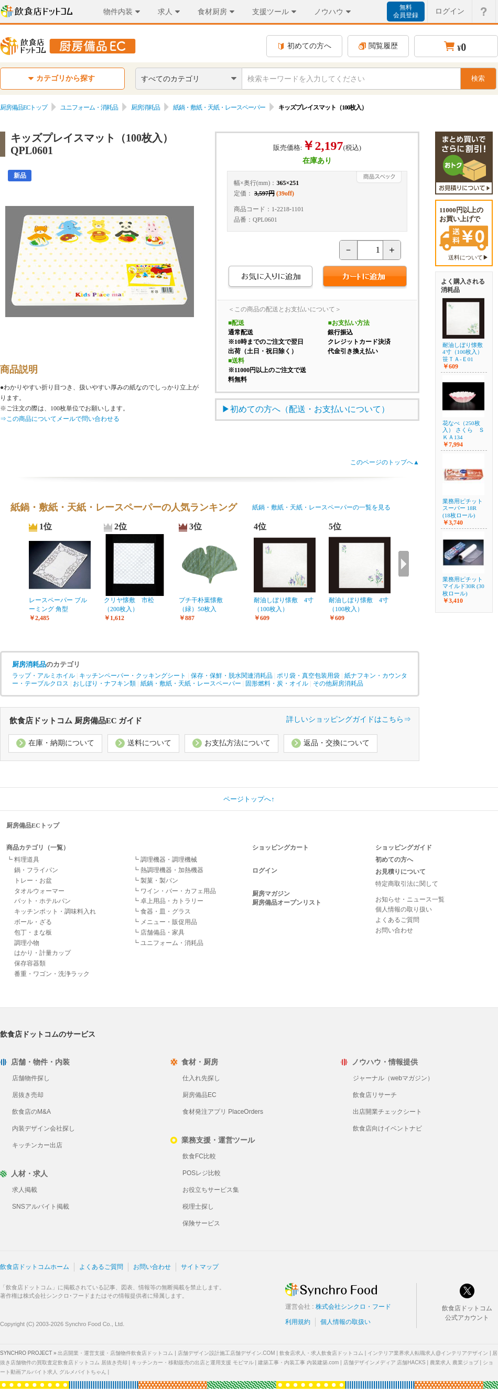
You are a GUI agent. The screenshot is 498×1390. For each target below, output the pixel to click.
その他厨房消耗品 (338, 683)
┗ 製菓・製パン (155, 880)
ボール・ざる (33, 922)
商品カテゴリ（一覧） (37, 847)
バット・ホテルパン (42, 901)
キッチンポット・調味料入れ (55, 911)
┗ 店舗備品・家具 (159, 932)
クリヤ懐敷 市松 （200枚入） (132, 604)
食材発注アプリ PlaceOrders (222, 1111)
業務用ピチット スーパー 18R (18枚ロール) (462, 508)
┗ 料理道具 (22, 859)
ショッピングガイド (403, 847)
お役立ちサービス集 (210, 1189)
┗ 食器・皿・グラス (162, 911)
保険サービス (201, 1223)
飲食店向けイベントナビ (387, 1128)
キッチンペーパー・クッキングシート (132, 675)
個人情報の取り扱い (403, 909)
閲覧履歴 (378, 46)
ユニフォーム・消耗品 (89, 107)
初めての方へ (304, 46)
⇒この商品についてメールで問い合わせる (60, 418)
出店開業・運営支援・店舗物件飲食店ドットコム (115, 1353)
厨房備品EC (199, 1095)
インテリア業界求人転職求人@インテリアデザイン (427, 1353)
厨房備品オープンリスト (286, 902)
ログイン (264, 870)
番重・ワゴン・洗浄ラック (52, 974)
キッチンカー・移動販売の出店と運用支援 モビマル (193, 1362)
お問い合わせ (394, 930)
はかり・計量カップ (42, 953)
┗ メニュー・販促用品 (165, 922)
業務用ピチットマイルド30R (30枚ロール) (463, 586)
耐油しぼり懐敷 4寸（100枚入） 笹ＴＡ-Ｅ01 (465, 352)
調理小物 (26, 943)
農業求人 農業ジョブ (454, 1362)
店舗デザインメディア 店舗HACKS (384, 1362)
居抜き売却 (28, 1095)
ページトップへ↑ (249, 799)
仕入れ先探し (201, 1078)
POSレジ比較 (201, 1173)
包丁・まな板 (33, 932)
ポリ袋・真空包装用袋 (308, 675)
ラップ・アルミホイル (43, 675)
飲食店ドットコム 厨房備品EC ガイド (75, 720)
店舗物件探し (31, 1078)
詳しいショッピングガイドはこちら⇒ (348, 719)
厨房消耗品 (145, 107)
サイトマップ (200, 1266)
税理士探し (198, 1206)
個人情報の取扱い (345, 1322)
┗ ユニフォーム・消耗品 (168, 943)
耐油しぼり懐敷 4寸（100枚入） (283, 604)
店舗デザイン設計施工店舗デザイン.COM (226, 1353)
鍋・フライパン (36, 870)
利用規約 (297, 1322)
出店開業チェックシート (387, 1111)
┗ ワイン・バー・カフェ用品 (174, 891)
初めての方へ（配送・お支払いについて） (309, 409)
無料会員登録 (405, 11)
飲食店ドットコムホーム (34, 1266)
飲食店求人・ (321, 1353)
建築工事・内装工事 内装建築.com (298, 1362)
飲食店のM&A (31, 1111)
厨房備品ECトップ (23, 107)
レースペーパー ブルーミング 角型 (58, 604)
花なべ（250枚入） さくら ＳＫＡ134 (463, 430)
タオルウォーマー (39, 891)
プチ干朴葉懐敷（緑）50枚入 (201, 604)
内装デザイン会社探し (43, 1128)
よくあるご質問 (397, 920)
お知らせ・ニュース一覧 (410, 899)
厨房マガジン (271, 893)
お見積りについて (400, 871)
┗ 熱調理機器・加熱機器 (168, 870)
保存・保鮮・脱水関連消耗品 (232, 675)
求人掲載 (24, 1189)
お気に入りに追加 (270, 277)
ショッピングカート (280, 847)
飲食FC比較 (199, 1156)
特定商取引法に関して (406, 883)
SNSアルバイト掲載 (40, 1206)
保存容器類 (30, 963)
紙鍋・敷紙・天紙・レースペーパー (219, 107)
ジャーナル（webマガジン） (393, 1078)
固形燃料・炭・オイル (276, 683)
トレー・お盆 (33, 880)
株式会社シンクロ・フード (353, 1306)
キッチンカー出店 (37, 1145)
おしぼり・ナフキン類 (104, 683)
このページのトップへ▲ (384, 462)
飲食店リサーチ (375, 1095)
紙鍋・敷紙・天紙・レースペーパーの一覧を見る (321, 507)
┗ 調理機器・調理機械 (165, 859)
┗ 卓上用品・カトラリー (168, 901)
